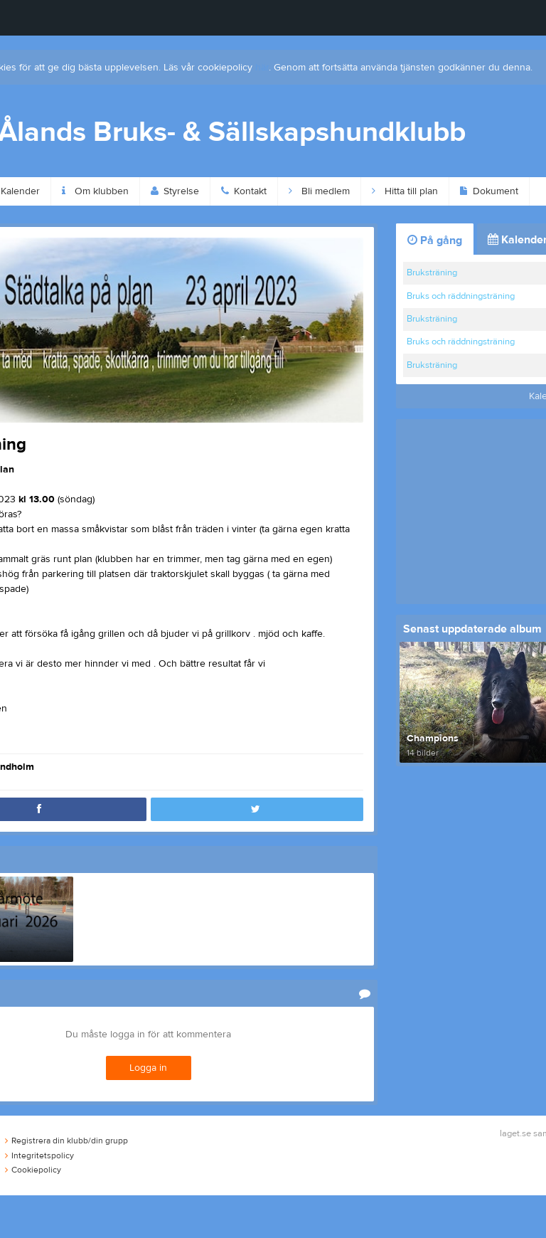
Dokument (489, 191)
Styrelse (175, 191)
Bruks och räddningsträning (461, 296)
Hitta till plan (405, 191)
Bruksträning (432, 272)
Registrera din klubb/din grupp (66, 1140)
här (262, 67)
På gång (434, 240)
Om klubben (95, 191)
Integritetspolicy (39, 1155)
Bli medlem (319, 191)
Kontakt (244, 191)
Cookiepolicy (33, 1169)
